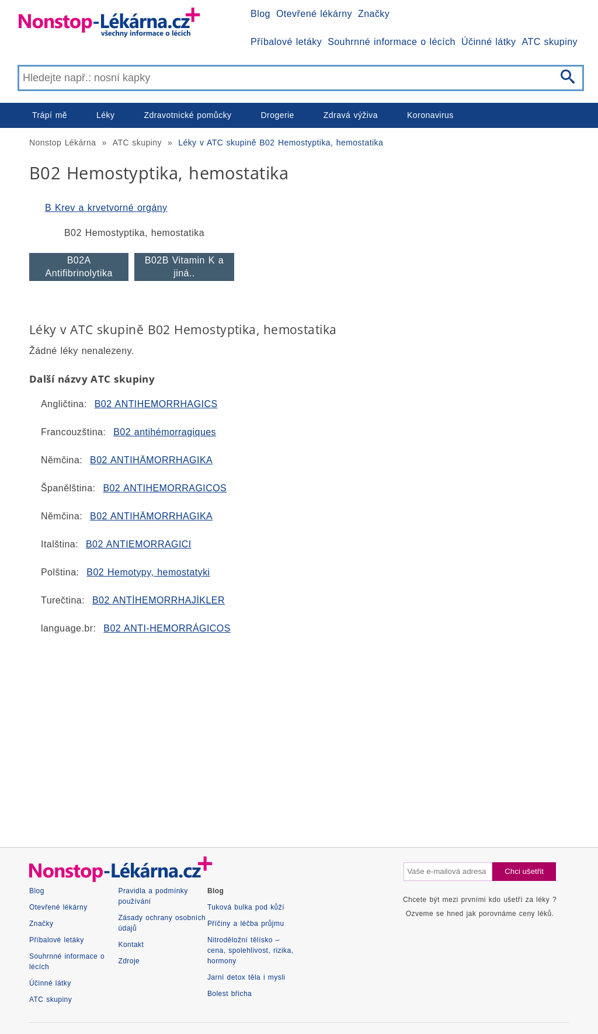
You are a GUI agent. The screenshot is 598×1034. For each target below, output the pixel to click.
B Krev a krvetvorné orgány (106, 208)
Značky (374, 14)
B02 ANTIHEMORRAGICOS (165, 488)
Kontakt (131, 945)
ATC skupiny (550, 42)
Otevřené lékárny (314, 14)
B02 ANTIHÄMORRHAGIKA (151, 460)
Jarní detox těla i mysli (246, 977)
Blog (260, 14)
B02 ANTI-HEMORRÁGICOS (167, 628)
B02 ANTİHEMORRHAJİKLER (158, 600)
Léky (105, 115)
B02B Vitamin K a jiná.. (184, 266)
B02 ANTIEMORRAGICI (139, 544)
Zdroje (129, 961)
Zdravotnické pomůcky (187, 115)
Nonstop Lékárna (62, 142)
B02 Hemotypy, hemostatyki (148, 572)
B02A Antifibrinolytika (79, 266)
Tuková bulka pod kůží (245, 907)
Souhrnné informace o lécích (392, 42)
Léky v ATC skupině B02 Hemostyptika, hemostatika (280, 142)
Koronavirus (430, 115)
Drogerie (277, 115)
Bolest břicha (229, 994)
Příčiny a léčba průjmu (245, 924)
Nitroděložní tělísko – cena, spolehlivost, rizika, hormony (250, 950)
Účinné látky (488, 42)
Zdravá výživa (351, 115)
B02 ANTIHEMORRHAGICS (156, 404)
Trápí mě (49, 115)
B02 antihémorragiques (164, 432)
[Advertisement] (299, 736)
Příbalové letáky (286, 42)
